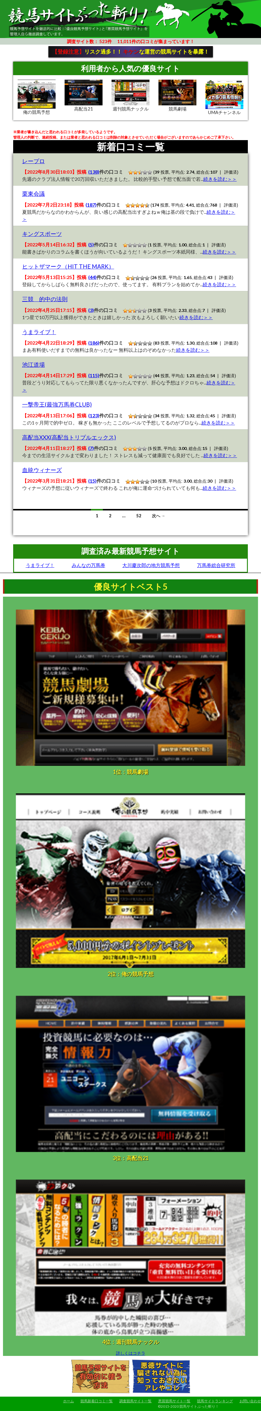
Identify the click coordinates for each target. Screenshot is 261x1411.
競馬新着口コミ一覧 (96, 1401)
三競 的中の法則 (45, 298)
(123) (93, 415)
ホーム (68, 1401)
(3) (91, 310)
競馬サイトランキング (215, 1401)
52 (138, 515)
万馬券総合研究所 (216, 565)
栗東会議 (33, 193)
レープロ (33, 160)
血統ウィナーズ (42, 469)
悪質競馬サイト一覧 (174, 1401)
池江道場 (33, 364)
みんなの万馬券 (88, 565)
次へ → (158, 515)
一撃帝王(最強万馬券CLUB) (57, 404)
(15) (92, 481)
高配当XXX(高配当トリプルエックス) (69, 437)
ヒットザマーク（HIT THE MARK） (68, 266)
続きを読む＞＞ (220, 179)
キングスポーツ (42, 233)
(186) (93, 342)
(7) (91, 448)
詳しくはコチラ (130, 1353)
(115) (93, 375)
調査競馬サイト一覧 (135, 1401)
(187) (91, 204)
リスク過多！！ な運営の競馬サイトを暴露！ (130, 51)
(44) (92, 277)
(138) (93, 172)
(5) (91, 244)
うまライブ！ (39, 331)
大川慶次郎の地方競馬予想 (151, 565)
